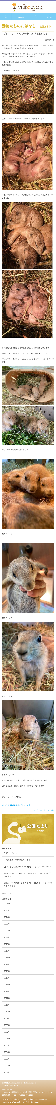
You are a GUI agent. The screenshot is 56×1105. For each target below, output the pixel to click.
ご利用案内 (20, 16)
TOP (6, 16)
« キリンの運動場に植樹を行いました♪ (16, 805)
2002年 (7, 1065)
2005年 (7, 1045)
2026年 (7, 903)
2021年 (7, 937)
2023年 (7, 923)
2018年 (7, 957)
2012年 (7, 998)
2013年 (7, 991)
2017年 (7, 964)
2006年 (7, 1038)
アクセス (35, 16)
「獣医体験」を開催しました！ (17, 860)
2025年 (7, 910)
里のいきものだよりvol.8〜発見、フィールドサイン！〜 (28, 866)
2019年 (7, 950)
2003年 (7, 1058)
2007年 (7, 1031)
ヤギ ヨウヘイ (11, 853)
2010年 (7, 1011)
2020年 (7, 944)
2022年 (7, 930)
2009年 (7, 1018)
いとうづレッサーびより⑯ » (44, 810)
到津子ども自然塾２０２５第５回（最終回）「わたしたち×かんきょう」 (28, 884)
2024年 (7, 917)
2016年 (7, 971)
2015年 (7, 977)
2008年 (7, 1025)
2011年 (7, 1004)
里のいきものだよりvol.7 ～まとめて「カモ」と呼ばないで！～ (28, 875)
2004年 (7, 1052)
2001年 (7, 1072)
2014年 (7, 984)
